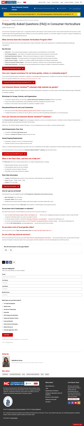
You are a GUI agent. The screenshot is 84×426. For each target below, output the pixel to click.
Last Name (5, 286)
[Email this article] (10, 262)
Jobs (47, 388)
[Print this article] (14, 262)
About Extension (50, 386)
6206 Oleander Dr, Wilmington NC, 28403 (44, 8)
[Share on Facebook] (7, 262)
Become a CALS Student (52, 397)
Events (48, 2)
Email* (4, 274)
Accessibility (14, 418)
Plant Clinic (5, 374)
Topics (61, 2)
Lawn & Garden (5, 20)
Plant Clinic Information (11, 186)
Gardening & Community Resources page (30, 78)
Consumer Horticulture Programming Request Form (19, 82)
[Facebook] (69, 402)
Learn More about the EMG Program (14, 154)
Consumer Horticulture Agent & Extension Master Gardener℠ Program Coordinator (27, 362)
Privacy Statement (36, 409)
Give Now (77, 2)
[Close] (78, 14)
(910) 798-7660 (61, 8)
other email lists (14, 339)
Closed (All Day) (77, 8)
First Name (5, 280)
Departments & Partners (52, 390)
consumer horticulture (15, 374)
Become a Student (69, 2)
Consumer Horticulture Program (13, 68)
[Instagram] (72, 402)
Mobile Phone (5, 292)
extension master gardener (33, 374)
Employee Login (77, 424)
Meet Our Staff (42, 2)
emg (23, 374)
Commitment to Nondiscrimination (17, 409)
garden (47, 374)
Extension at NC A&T (51, 399)
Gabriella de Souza (16, 360)
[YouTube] (75, 402)
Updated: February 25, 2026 (8, 27)
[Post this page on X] (3, 262)
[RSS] (78, 402)
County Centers (55, 2)
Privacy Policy (9, 342)
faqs (42, 374)
